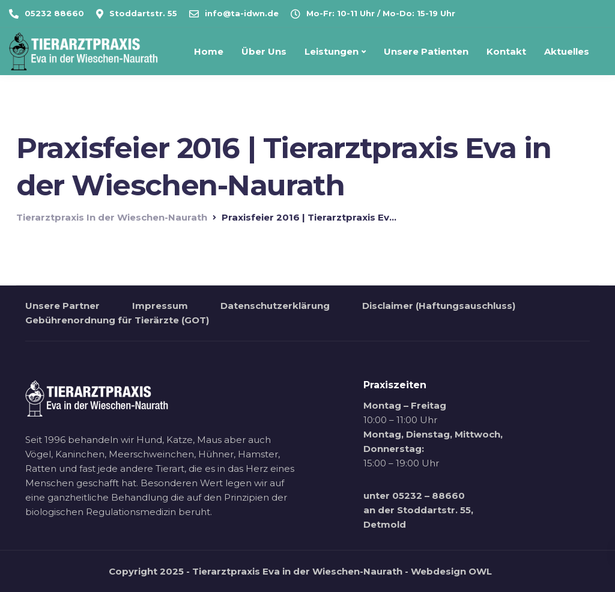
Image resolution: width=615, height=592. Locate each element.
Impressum (160, 305)
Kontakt (506, 51)
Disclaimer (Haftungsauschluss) (438, 305)
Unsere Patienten (426, 51)
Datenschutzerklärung (275, 305)
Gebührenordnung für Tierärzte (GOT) (117, 320)
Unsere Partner (62, 305)
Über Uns (263, 51)
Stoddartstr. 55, (435, 510)
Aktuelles (566, 51)
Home (208, 51)
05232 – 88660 (428, 495)
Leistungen (331, 51)
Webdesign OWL (451, 571)
